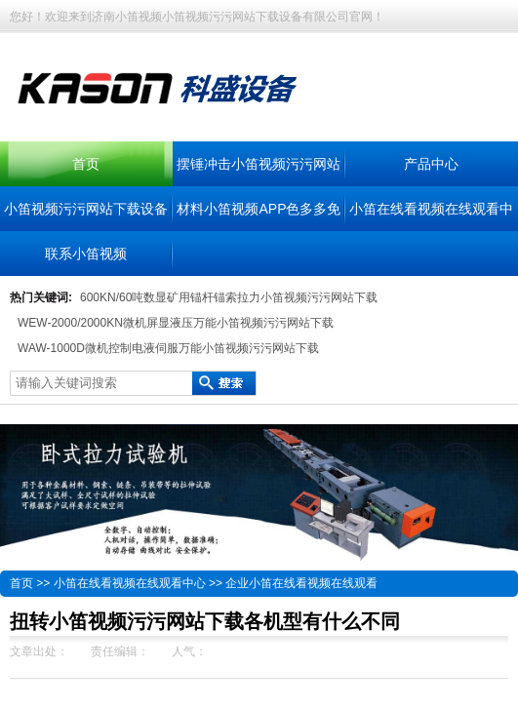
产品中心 (431, 164)
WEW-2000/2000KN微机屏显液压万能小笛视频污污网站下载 (176, 323)
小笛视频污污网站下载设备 (86, 208)
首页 (86, 164)
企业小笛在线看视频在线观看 (301, 583)
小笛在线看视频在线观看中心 (130, 583)
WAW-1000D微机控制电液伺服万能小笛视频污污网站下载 (168, 348)
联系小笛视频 (86, 253)
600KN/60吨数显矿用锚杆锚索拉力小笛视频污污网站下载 (229, 297)
